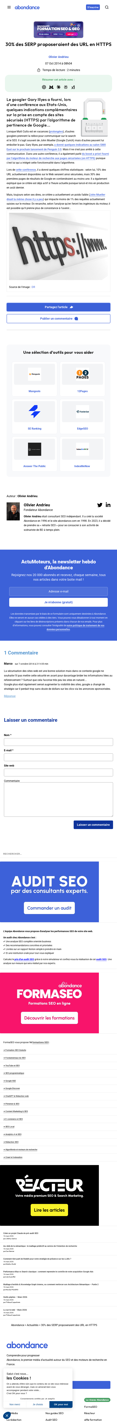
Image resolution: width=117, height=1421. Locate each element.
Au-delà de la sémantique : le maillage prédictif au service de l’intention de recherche (40, 1246)
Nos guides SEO (54, 1413)
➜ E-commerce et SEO (13, 1119)
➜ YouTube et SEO (11, 1065)
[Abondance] (27, 7)
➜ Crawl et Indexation (12, 1157)
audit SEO (101, 959)
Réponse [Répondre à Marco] (10, 696)
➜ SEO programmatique (13, 1073)
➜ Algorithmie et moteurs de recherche (20, 1149)
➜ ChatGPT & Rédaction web (16, 1096)
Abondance (17, 1325)
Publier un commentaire (59, 318)
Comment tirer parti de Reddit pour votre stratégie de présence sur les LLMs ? (37, 1259)
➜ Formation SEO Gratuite (14, 1050)
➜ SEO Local (8, 1127)
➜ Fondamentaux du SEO (14, 1058)
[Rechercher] (106, 7)
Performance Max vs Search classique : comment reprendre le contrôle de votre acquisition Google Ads (48, 1272)
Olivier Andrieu (37, 505)
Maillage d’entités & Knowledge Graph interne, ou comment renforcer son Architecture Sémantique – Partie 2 (51, 1284)
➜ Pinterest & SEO (11, 1104)
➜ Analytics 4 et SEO (12, 1134)
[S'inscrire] (93, 7)
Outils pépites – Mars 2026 (15, 1297)
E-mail (8, 750)
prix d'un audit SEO (24, 959)
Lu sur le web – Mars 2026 (15, 1310)
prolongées (56, 131)
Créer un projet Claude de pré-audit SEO (20, 1233)
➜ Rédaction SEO (10, 1142)
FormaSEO (90, 1406)
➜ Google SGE (9, 1081)
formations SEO (40, 1042)
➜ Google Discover (11, 1088)
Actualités (32, 1325)
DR (33, 287)
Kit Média (12, 1413)
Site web (9, 765)
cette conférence (26, 169)
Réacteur (89, 1413)
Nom (7, 735)
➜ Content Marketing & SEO (15, 1111)
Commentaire (12, 780)
